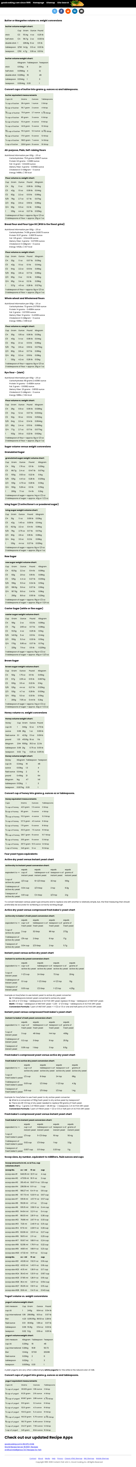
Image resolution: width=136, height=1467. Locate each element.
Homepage (38, 2)
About (40, 1458)
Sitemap (50, 2)
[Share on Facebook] (61, 11)
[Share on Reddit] (68, 11)
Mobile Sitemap (102, 1458)
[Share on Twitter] (54, 11)
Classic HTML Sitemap (73, 1458)
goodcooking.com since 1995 (16, 2)
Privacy (60, 1458)
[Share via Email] (81, 11)
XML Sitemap (89, 1458)
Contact (32, 1458)
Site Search (63, 2)
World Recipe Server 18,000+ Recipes (21, 1447)
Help (53, 1458)
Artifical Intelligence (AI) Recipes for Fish (23, 1449)
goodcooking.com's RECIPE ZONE (19, 1444)
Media (47, 1458)
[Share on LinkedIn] (74, 11)
